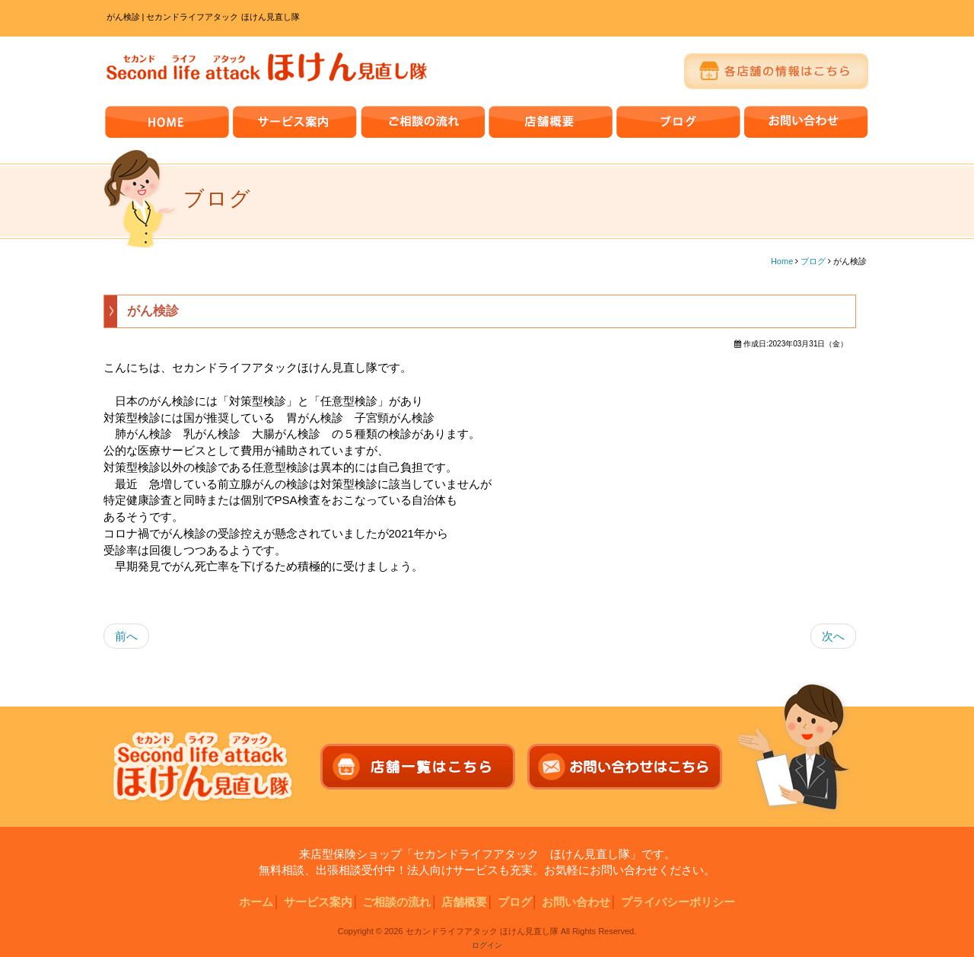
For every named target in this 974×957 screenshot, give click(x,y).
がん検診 (153, 311)
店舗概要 (464, 901)
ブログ (813, 261)
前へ (126, 636)
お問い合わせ (576, 901)
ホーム (256, 901)
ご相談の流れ (396, 901)
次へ (833, 636)
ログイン (487, 945)
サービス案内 (318, 901)
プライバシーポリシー (678, 901)
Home (782, 261)
